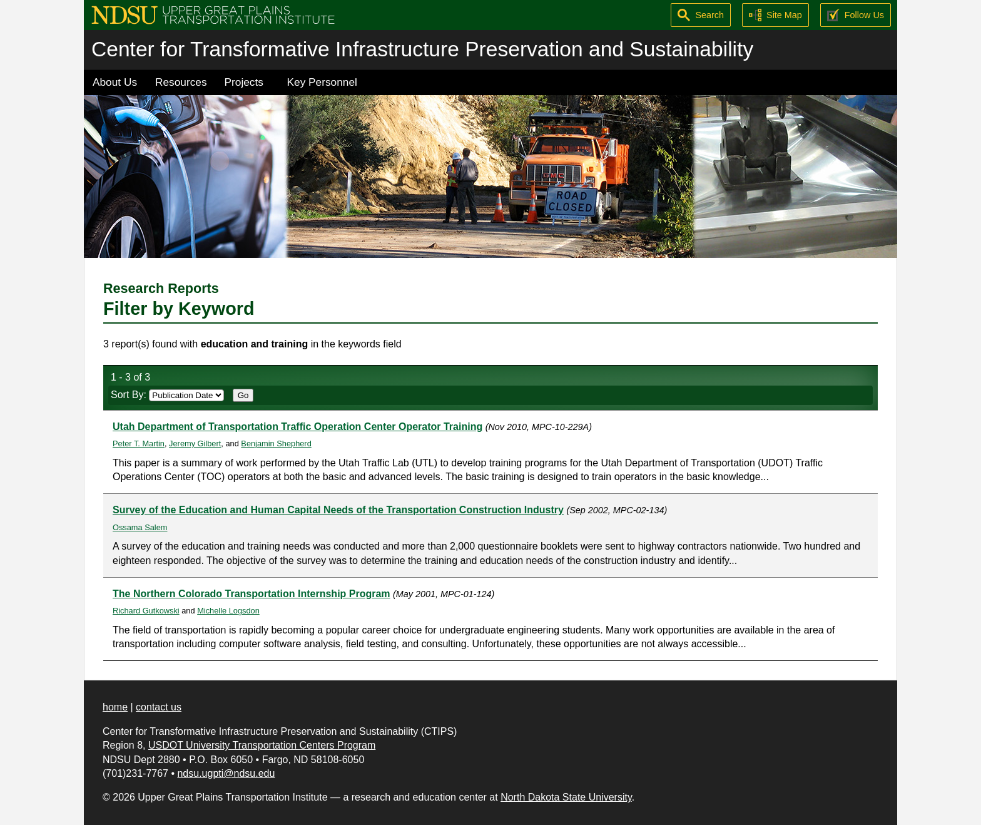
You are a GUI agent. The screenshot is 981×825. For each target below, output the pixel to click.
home (115, 707)
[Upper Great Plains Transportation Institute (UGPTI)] (213, 14)
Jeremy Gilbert (195, 443)
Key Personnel (322, 82)
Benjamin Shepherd (276, 443)
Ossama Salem (140, 527)
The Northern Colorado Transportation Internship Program (251, 593)
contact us (158, 707)
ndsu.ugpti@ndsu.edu (226, 773)
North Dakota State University (566, 797)
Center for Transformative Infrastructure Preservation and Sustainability (422, 49)
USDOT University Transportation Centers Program (261, 745)
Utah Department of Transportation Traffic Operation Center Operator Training (297, 426)
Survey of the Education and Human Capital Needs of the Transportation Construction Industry (338, 510)
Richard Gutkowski (146, 610)
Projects (244, 82)
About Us (115, 82)
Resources (181, 82)
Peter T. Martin (139, 443)
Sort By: (167, 394)
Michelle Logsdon (228, 610)
